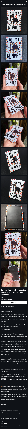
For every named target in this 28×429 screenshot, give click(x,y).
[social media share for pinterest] (6, 306)
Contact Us (18, 413)
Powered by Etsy (4, 426)
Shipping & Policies (9, 311)
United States (8, 299)
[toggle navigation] (1, 1)
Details (2, 311)
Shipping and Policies (11, 413)
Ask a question (11, 306)
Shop (2, 413)
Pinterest (7, 418)
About (5, 413)
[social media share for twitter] (4, 306)
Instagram (2, 418)
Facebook (15, 418)
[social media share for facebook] (1, 306)
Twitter (11, 418)
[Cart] (26, 2)
